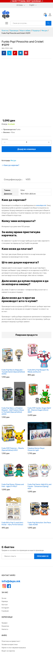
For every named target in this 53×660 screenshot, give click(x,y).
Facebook (5, 611)
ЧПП (28, 179)
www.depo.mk (41, 205)
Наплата (5, 629)
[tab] (12, 180)
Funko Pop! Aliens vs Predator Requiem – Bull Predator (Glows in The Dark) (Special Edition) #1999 (13, 411)
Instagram (5, 608)
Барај (48, 23)
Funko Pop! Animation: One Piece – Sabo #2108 (39, 524)
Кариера (5, 601)
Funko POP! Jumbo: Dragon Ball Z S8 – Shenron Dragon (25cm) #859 (39, 410)
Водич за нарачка (8, 651)
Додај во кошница (26, 149)
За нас (4, 598)
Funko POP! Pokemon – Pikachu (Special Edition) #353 (13, 449)
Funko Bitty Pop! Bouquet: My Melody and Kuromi (38, 371)
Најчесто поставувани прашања (14, 648)
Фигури (13, 161)
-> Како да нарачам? (10, 165)
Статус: (5, 124)
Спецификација (12, 179)
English (31, 5)
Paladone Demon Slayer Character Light (36, 449)
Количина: (5, 139)
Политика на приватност (11, 641)
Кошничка (5, 626)
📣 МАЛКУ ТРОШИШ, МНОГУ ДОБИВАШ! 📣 (26, 1)
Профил (4, 623)
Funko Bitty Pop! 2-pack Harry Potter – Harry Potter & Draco (12, 524)
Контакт (5, 605)
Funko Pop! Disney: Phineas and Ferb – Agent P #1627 (13, 485)
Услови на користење (10, 644)
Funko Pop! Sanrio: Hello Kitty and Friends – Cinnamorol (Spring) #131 (39, 486)
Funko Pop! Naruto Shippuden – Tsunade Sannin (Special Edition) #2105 (13, 372)
